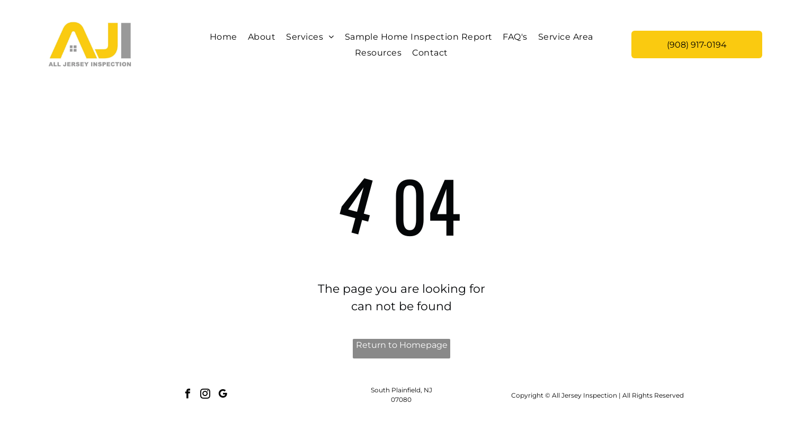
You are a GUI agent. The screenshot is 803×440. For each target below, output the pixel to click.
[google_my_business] (223, 395)
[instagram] (205, 395)
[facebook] (188, 395)
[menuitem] (223, 36)
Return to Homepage (402, 345)
